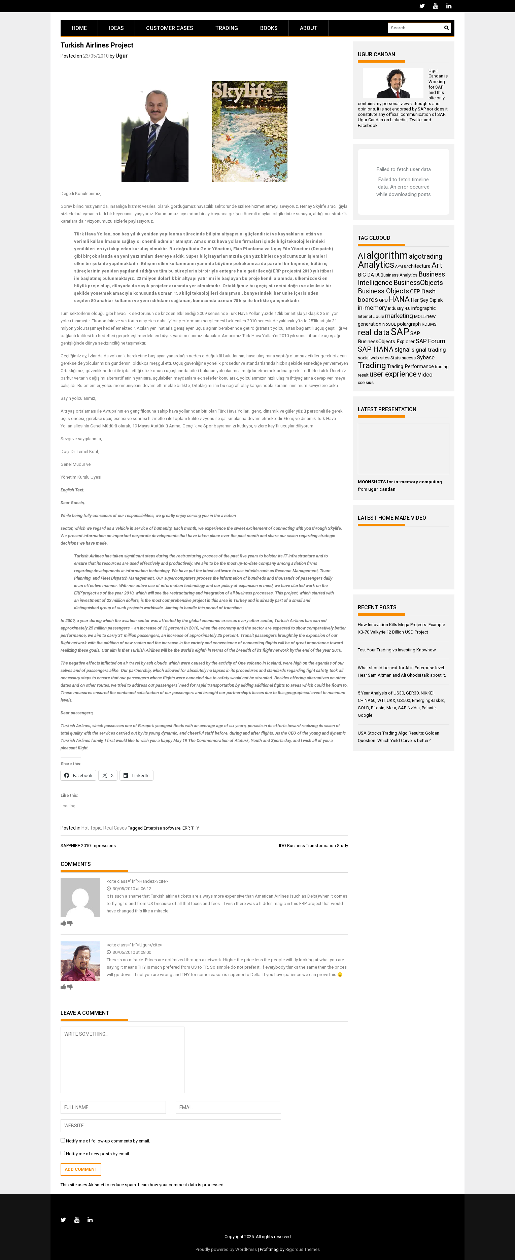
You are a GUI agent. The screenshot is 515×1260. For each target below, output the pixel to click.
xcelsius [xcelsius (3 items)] (366, 382)
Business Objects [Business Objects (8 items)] (383, 291)
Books (269, 28)
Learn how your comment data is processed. (181, 1184)
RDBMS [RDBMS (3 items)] (429, 324)
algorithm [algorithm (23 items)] (387, 255)
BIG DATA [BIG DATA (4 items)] (369, 275)
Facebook (368, 125)
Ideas (116, 28)
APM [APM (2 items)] (399, 266)
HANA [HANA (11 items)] (399, 299)
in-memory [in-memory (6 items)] (372, 307)
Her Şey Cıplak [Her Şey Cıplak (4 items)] (427, 300)
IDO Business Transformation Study (313, 845)
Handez (146, 881)
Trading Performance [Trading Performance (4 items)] (410, 366)
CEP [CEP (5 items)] (415, 291)
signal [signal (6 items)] (402, 349)
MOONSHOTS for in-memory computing (400, 481)
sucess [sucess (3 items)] (409, 357)
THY (195, 828)
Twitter (416, 119)
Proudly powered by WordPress (226, 1249)
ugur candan (382, 489)
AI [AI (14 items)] (361, 256)
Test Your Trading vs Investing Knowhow (397, 649)
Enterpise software (162, 828)
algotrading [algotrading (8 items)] (425, 256)
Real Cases (115, 828)
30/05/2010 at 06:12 (129, 888)
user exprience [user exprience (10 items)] (393, 374)
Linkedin (398, 119)
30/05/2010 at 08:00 (129, 952)
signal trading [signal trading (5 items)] (429, 350)
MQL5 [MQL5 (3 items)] (419, 316)
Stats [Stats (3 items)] (395, 357)
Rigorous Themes (302, 1249)
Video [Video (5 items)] (425, 374)
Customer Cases (169, 28)
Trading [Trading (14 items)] (372, 365)
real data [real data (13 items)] (374, 332)
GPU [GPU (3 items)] (383, 300)
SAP (439, 87)
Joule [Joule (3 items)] (378, 316)
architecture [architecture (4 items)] (417, 266)
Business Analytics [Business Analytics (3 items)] (399, 275)
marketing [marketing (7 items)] (399, 316)
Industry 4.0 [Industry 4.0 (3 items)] (399, 308)
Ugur (121, 56)
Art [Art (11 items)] (437, 265)
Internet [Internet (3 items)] (365, 316)
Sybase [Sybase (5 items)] (426, 357)
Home (79, 28)
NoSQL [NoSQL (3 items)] (389, 324)
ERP (185, 828)
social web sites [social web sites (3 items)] (373, 357)
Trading (226, 28)
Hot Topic (91, 828)
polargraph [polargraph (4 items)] (409, 324)
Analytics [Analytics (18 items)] (376, 264)
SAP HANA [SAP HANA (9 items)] (375, 349)
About (308, 28)
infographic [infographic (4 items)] (423, 308)
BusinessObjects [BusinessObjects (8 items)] (418, 283)
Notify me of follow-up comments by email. (108, 1140)
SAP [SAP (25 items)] (400, 331)
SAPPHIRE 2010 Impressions (88, 845)
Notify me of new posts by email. (98, 1153)
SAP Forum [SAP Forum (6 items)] (430, 341)
